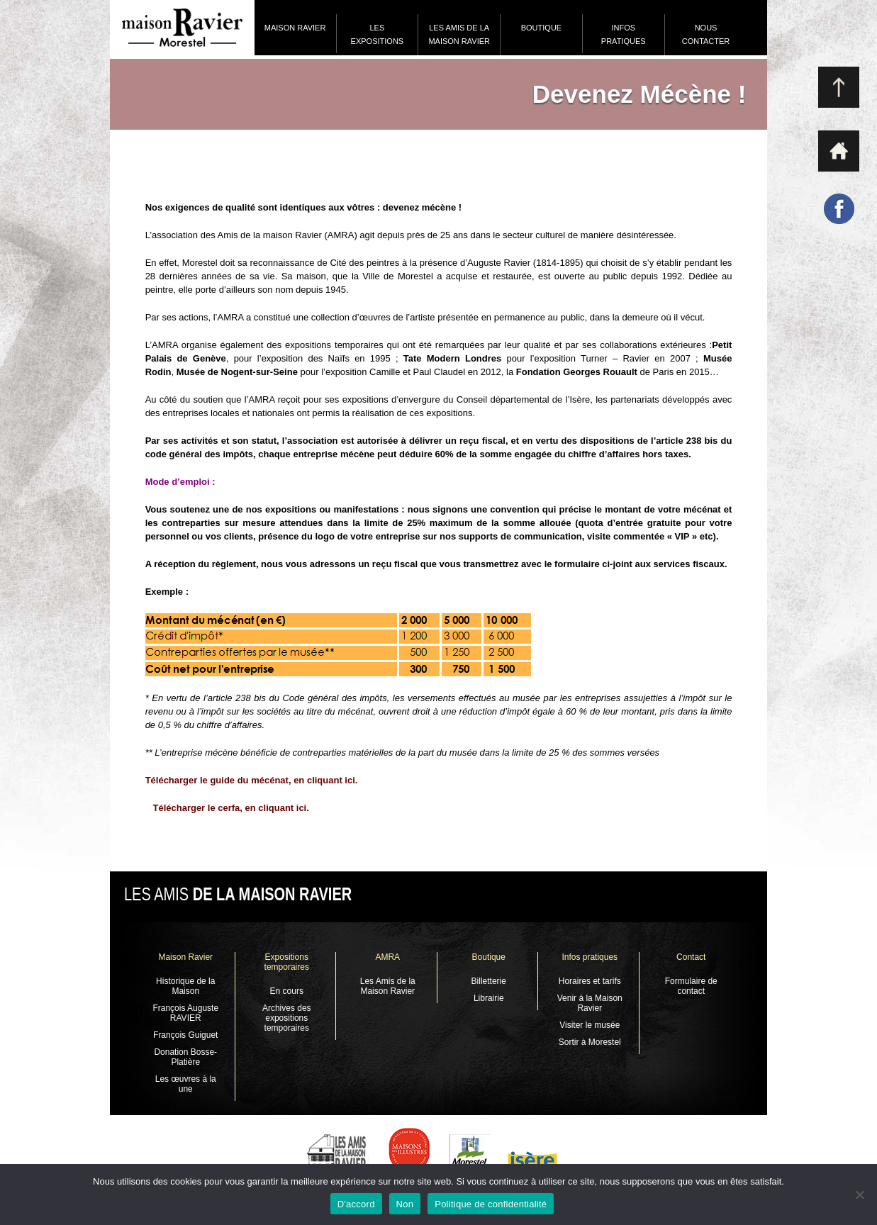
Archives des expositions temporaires (286, 1018)
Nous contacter (706, 34)
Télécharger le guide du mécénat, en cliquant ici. (252, 780)
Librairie (489, 998)
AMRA (387, 957)
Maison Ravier (295, 27)
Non (405, 1204)
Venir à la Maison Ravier (589, 1003)
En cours (286, 991)
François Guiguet (185, 1035)
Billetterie (488, 981)
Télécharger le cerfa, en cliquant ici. (230, 807)
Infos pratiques (623, 34)
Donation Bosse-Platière (185, 1057)
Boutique (541, 27)
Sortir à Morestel (590, 1042)
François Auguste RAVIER (185, 1013)
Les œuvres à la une (185, 1084)
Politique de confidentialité (491, 1204)
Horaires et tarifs (590, 981)
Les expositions (377, 34)
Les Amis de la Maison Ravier (459, 34)
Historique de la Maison (185, 986)
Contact (690, 957)
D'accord (356, 1204)
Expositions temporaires (286, 962)
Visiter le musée (589, 1025)
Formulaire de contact (691, 986)
